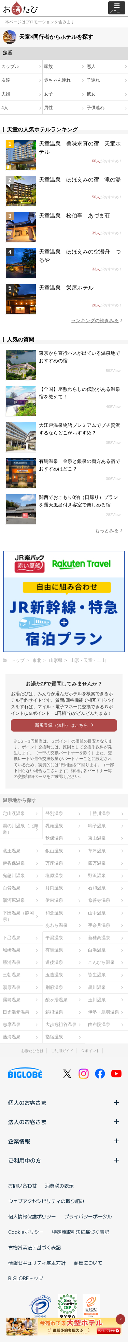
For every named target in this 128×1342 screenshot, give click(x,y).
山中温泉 (97, 912)
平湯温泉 (54, 937)
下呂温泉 (11, 937)
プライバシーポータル (88, 1216)
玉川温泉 (97, 999)
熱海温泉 (11, 1036)
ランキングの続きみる (97, 320)
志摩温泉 (11, 1024)
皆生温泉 (97, 974)
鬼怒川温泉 (14, 875)
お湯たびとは (32, 1051)
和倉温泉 (54, 912)
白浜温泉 (97, 950)
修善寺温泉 (99, 900)
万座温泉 (54, 863)
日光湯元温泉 (16, 1012)
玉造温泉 (54, 974)
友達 (5, 80)
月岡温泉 (54, 887)
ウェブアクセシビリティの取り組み (46, 1201)
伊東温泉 (54, 900)
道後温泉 (54, 962)
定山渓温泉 (14, 813)
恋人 (91, 66)
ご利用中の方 (64, 1160)
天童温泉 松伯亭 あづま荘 (74, 216)
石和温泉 (97, 887)
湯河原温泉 (14, 900)
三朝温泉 (11, 974)
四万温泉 (97, 863)
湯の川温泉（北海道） (20, 829)
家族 (48, 66)
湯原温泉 (11, 987)
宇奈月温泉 (99, 925)
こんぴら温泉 (101, 962)
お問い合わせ (22, 1185)
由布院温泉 (99, 1024)
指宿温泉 (54, 1036)
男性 (48, 107)
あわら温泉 (56, 925)
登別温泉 (54, 813)
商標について (88, 1262)
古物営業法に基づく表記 (34, 1247)
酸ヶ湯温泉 (56, 999)
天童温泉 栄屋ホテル (66, 288)
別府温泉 (54, 987)
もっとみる (109, 530)
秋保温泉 (54, 838)
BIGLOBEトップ (25, 1278)
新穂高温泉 (99, 937)
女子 (48, 93)
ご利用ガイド (62, 1051)
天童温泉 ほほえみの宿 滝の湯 (80, 180)
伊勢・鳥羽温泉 (103, 1012)
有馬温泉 (54, 950)
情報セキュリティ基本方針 (37, 1262)
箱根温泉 (54, 1012)
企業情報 (64, 1141)
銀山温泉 (54, 850)
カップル (10, 66)
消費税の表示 (59, 1185)
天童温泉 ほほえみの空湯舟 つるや (80, 256)
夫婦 (5, 93)
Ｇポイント (90, 1051)
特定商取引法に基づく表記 (80, 1231)
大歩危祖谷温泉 (60, 1024)
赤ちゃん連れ (57, 80)
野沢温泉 (97, 875)
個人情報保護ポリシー (32, 1216)
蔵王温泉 (11, 850)
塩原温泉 (54, 875)
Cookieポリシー (26, 1231)
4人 (4, 107)
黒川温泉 (97, 987)
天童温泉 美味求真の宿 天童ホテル (80, 148)
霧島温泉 (11, 999)
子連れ (93, 80)
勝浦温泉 (11, 962)
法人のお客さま (64, 1122)
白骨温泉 (11, 887)
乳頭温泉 (54, 825)
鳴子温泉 (97, 825)
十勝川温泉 (99, 813)
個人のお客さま (64, 1102)
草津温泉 (97, 850)
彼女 (91, 93)
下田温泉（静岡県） (18, 916)
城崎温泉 (11, 950)
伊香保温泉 (14, 863)
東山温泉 (97, 838)
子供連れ (95, 107)
